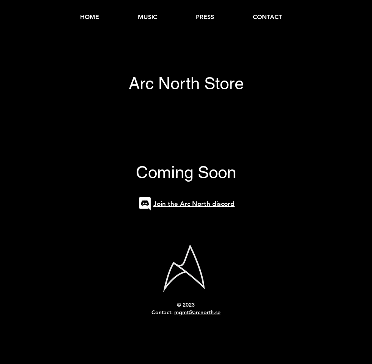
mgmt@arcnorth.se (197, 312)
